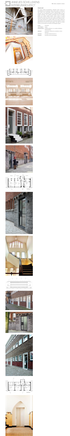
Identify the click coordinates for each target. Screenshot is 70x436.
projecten (59, 3)
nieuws (54, 3)
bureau (63, 3)
